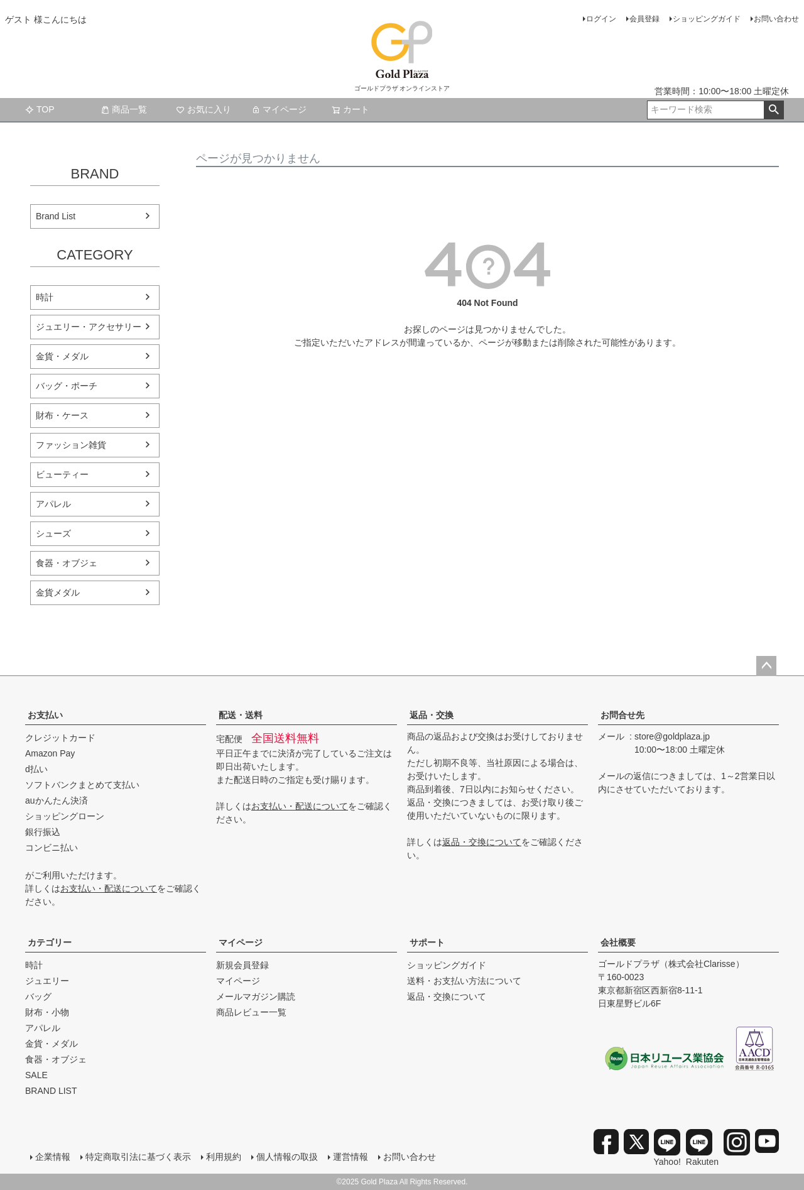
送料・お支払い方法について (464, 981)
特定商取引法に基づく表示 (138, 1157)
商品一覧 (123, 109)
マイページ (279, 109)
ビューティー (62, 474)
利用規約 (223, 1157)
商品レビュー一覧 (251, 1012)
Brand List (55, 216)
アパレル (53, 504)
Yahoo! (667, 1148)
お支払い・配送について (108, 888)
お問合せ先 (622, 715)
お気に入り (203, 109)
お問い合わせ (776, 18)
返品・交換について (481, 842)
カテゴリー (50, 942)
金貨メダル (58, 592)
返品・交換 (432, 715)
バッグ (38, 996)
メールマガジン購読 (255, 996)
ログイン (601, 18)
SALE (36, 1075)
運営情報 (350, 1157)
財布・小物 (47, 1012)
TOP (40, 109)
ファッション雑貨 (71, 445)
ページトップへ (766, 666)
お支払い (45, 715)
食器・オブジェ (66, 563)
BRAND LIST (51, 1091)
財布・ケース (62, 415)
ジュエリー (47, 981)
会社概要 (618, 942)
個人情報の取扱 (287, 1157)
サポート (427, 942)
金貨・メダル (62, 356)
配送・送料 (241, 715)
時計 (44, 297)
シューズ (53, 533)
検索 (773, 110)
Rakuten (702, 1148)
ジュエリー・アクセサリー (88, 327)
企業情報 (52, 1157)
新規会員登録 (242, 965)
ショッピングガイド (707, 18)
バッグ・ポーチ (66, 386)
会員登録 (644, 18)
